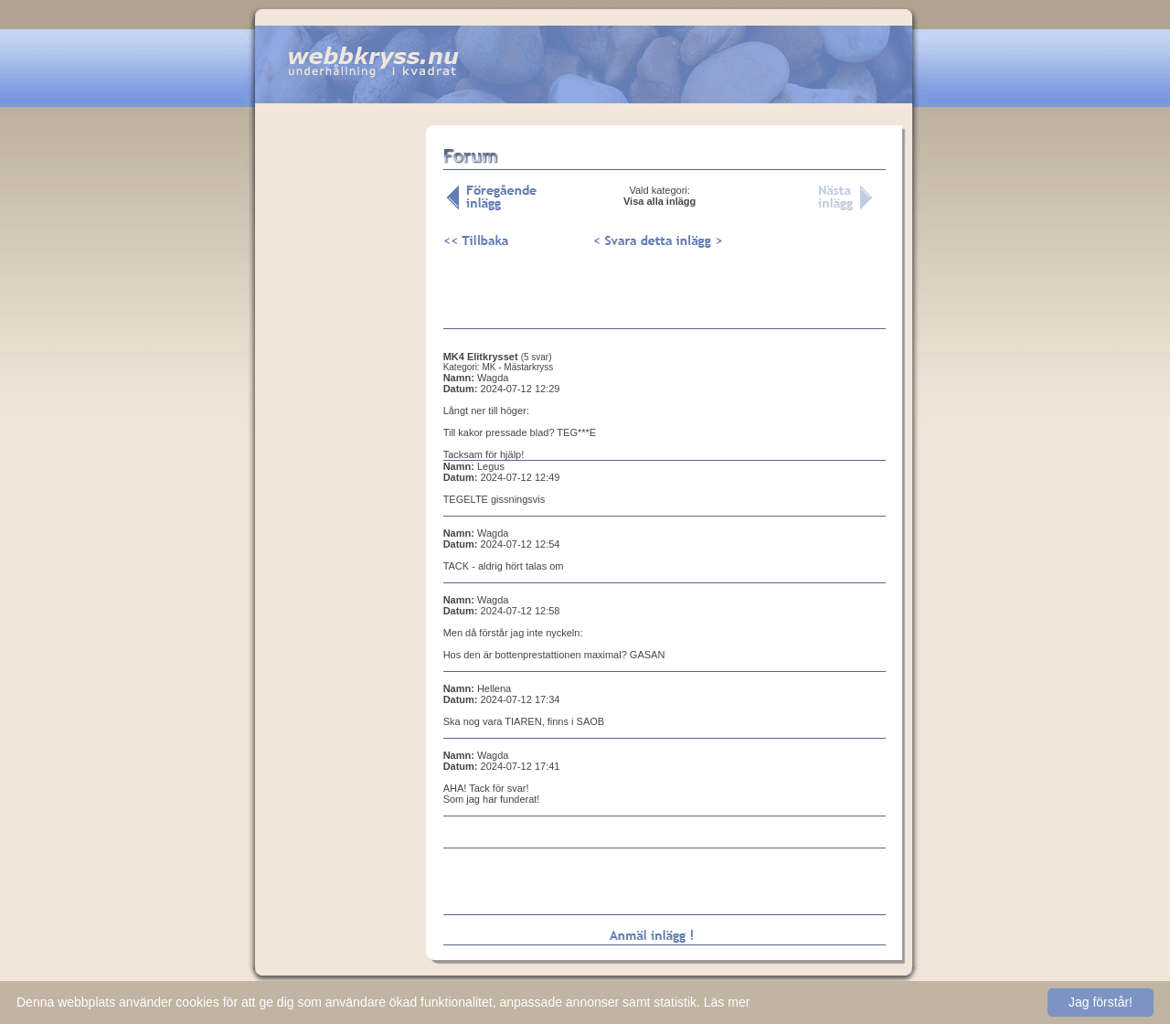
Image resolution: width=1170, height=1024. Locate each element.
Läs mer (727, 1002)
